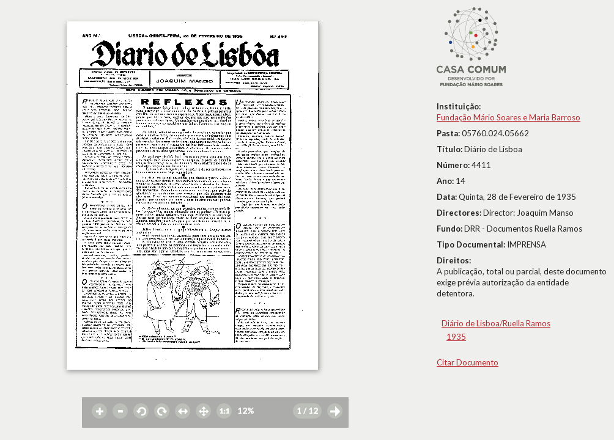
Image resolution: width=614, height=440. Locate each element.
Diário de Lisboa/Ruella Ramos (496, 323)
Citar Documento (467, 362)
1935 (456, 337)
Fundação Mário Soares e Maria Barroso (508, 117)
